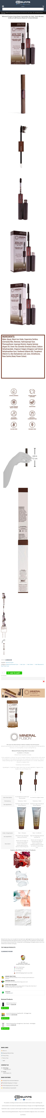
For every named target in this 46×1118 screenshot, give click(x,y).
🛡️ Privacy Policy (5, 1055)
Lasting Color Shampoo (21, 830)
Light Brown (21, 794)
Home (2, 12)
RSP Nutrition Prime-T (11, 1003)
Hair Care (24, 12)
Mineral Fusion (9, 662)
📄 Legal (3, 1060)
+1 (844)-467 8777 (9, 993)
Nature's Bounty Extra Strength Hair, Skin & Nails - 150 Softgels (20, 1023)
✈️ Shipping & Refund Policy (7, 1053)
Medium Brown (36, 794)
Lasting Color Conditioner (36, 830)
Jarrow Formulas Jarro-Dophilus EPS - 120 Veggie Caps (18, 1013)
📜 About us (4, 1050)
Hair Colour (30, 12)
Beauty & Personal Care (15, 12)
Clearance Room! (7, 951)
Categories (7, 12)
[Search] (23, 9)
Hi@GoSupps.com (7, 1073)
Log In (22, 6)
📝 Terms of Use (4, 1058)
